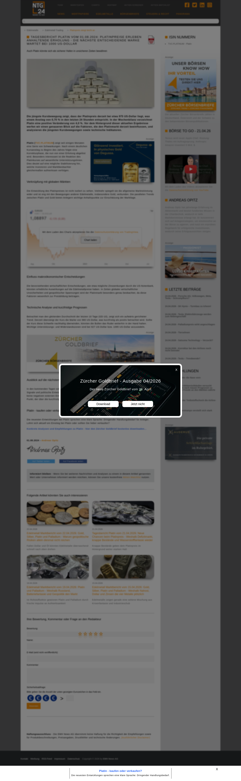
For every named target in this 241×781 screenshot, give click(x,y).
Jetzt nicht (138, 404)
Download (103, 404)
